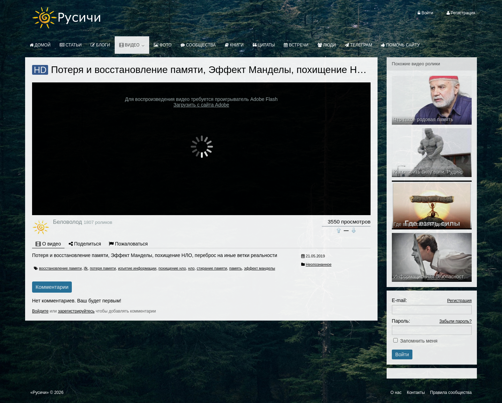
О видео (48, 244)
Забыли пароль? (455, 321)
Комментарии (52, 287)
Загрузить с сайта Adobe (201, 105)
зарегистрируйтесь (76, 311)
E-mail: (399, 300)
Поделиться (85, 244)
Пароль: (401, 321)
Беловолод (67, 222)
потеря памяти (103, 268)
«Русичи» (39, 392)
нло (191, 268)
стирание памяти (212, 268)
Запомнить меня (419, 341)
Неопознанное (319, 264)
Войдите (40, 311)
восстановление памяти (60, 268)
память (235, 268)
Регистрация (459, 300)
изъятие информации (137, 268)
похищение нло (172, 268)
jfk (86, 268)
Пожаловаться (128, 244)
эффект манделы (259, 268)
